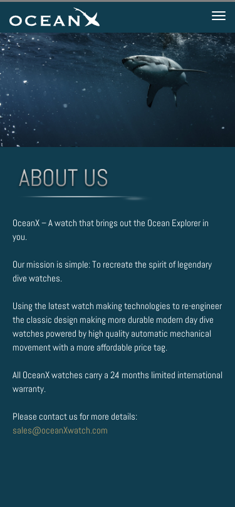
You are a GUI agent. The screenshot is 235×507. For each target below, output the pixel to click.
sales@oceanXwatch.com (60, 430)
